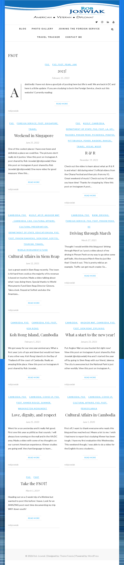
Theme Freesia (67, 556)
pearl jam (71, 64)
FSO (47, 64)
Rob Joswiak (39, 556)
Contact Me (73, 37)
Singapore (51, 123)
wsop (98, 146)
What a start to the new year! (90, 334)
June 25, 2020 (32, 422)
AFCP (40, 215)
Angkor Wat (52, 215)
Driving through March (90, 233)
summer (46, 403)
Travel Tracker (48, 37)
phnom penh (83, 135)
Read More (62, 104)
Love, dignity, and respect (34, 414)
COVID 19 (48, 397)
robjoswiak (13, 111)
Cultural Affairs (44, 221)
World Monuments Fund (33, 250)
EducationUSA (44, 232)
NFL (112, 129)
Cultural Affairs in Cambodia (90, 414)
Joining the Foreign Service (79, 29)
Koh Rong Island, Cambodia (34, 334)
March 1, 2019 (33, 490)
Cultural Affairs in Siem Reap (33, 256)
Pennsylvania (89, 408)
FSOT (61, 64)
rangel (107, 141)
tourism (29, 244)
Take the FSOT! (34, 483)
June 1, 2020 (89, 422)
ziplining (99, 328)
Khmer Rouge (31, 403)
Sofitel (53, 238)
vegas (89, 146)
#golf (87, 123)
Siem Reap (42, 238)
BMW (95, 215)
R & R (90, 152)
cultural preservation (33, 227)
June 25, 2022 (32, 142)
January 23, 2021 (89, 341)
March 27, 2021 (89, 240)
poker (87, 141)
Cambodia (98, 123)
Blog (22, 29)
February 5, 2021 (33, 341)
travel (33, 129)
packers (70, 135)
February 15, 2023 (60, 78)
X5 (89, 227)
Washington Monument (32, 408)
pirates (110, 135)
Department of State (79, 129)
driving (104, 215)
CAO (29, 221)
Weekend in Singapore (33, 135)
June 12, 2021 (32, 263)
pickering (98, 135)
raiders (97, 141)
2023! (62, 70)
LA (107, 129)
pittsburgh (75, 141)
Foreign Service (27, 123)
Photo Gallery (42, 29)
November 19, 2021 (89, 160)
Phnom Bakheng (25, 238)
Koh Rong (33, 328)
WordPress (93, 556)
